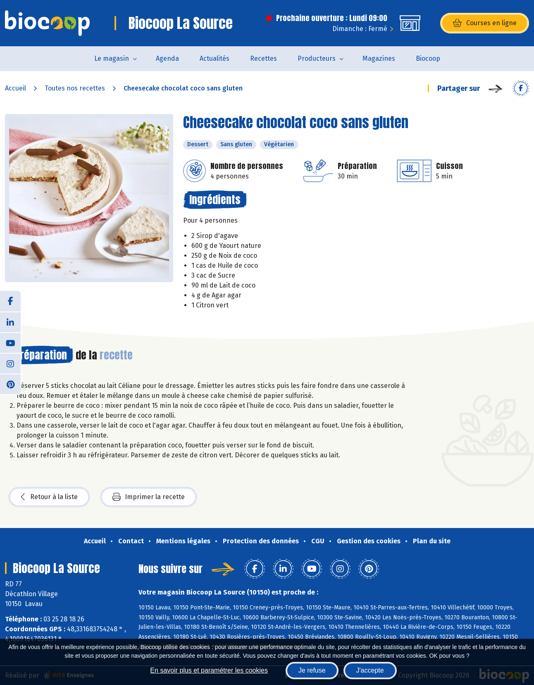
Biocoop (428, 58)
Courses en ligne (485, 23)
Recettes (263, 58)
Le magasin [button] (111, 58)
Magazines (378, 58)
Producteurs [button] (317, 58)
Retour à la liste (49, 497)
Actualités (214, 58)
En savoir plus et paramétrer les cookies (209, 670)
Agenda (167, 58)
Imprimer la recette (148, 497)
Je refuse (312, 670)
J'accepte (370, 670)
